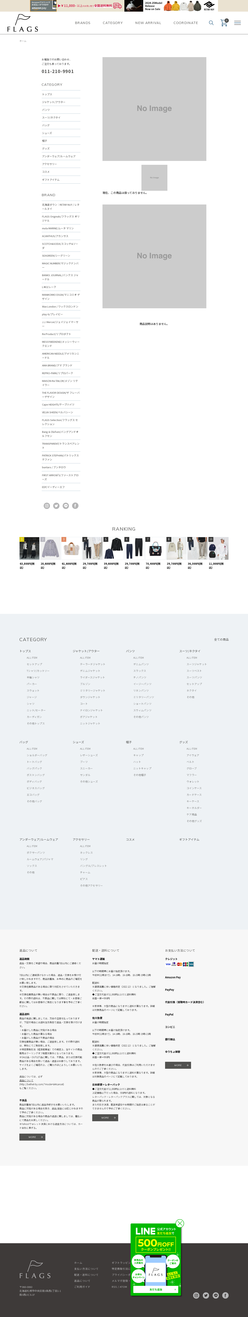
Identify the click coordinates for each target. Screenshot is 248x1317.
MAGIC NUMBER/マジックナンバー (60, 265)
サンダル (85, 775)
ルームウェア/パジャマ (40, 859)
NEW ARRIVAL (148, 23)
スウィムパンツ (142, 710)
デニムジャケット (90, 671)
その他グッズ (194, 821)
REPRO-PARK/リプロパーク (57, 373)
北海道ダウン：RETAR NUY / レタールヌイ (60, 206)
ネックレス (86, 852)
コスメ (46, 172)
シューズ (47, 133)
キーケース (193, 801)
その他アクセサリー (91, 885)
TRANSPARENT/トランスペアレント (60, 445)
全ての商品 (221, 639)
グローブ (192, 768)
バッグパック (34, 768)
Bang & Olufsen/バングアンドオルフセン (60, 434)
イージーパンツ (142, 684)
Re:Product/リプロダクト (56, 334)
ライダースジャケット (92, 677)
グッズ (46, 148)
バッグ (46, 125)
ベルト (190, 762)
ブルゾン (85, 684)
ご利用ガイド (82, 1287)
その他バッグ (34, 801)
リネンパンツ (141, 690)
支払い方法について (86, 1269)
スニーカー (86, 768)
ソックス (32, 866)
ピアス (84, 879)
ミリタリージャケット (93, 690)
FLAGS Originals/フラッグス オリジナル (61, 218)
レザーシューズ (89, 755)
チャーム (85, 872)
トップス (47, 94)
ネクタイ (192, 690)
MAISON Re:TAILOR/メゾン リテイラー (60, 383)
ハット (137, 762)
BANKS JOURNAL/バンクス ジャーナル (60, 277)
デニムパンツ (141, 664)
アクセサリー (49, 164)
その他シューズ (89, 781)
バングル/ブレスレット (93, 866)
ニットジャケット (90, 723)
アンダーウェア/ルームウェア (59, 156)
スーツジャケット (197, 664)
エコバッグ (33, 794)
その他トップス (36, 723)
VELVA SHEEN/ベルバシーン (57, 412)
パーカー (32, 684)
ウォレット (193, 781)
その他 (190, 697)
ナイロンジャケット (91, 710)
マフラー (192, 775)
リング (84, 859)
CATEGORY (113, 23)
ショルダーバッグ (37, 755)
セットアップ (34, 664)
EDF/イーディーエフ (53, 487)
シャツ (30, 703)
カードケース (194, 794)
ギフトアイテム (50, 179)
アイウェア (193, 755)
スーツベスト (194, 671)
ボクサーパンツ (36, 852)
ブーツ (84, 762)
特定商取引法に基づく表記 (128, 1269)
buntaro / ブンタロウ (54, 467)
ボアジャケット (89, 717)
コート (84, 703)
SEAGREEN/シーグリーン (56, 255)
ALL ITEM (32, 657)
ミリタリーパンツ (143, 697)
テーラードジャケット (93, 664)
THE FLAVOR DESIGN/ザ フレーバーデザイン (61, 395)
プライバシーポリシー (125, 1275)
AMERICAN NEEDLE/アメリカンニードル (60, 355)
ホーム (22, 40)
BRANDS (82, 23)
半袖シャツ (33, 677)
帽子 (44, 141)
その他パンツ (141, 717)
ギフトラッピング (122, 1263)
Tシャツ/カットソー (38, 671)
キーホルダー (194, 808)
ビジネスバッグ (36, 788)
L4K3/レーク (49, 287)
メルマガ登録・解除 (124, 1281)
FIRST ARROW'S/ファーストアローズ (60, 477)
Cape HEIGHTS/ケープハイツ (58, 404)
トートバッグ (34, 762)
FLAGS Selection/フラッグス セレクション (60, 422)
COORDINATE (186, 23)
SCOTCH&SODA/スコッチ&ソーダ (60, 246)
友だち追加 (156, 1289)
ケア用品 (192, 814)
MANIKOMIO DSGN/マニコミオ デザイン (61, 297)
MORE (32, 1137)
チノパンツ (139, 677)
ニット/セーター (36, 710)
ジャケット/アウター (53, 102)
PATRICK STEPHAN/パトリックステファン (60, 457)
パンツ (46, 110)
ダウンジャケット (90, 697)
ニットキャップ (142, 768)
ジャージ (32, 697)
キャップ (138, 755)
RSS (114, 1287)
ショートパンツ (142, 703)
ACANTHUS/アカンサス (55, 236)
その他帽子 (139, 775)
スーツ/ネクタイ (51, 117)
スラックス (139, 671)
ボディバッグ (34, 781)
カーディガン (34, 717)
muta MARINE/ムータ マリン (58, 228)
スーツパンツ (194, 677)
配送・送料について (86, 1275)
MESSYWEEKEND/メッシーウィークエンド (61, 344)
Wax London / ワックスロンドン (60, 306)
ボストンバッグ (36, 775)
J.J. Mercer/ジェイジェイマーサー (60, 324)
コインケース (194, 788)
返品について (26, 1080)
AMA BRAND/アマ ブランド (57, 365)
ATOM (123, 1287)
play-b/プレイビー (52, 314)
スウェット (33, 690)
